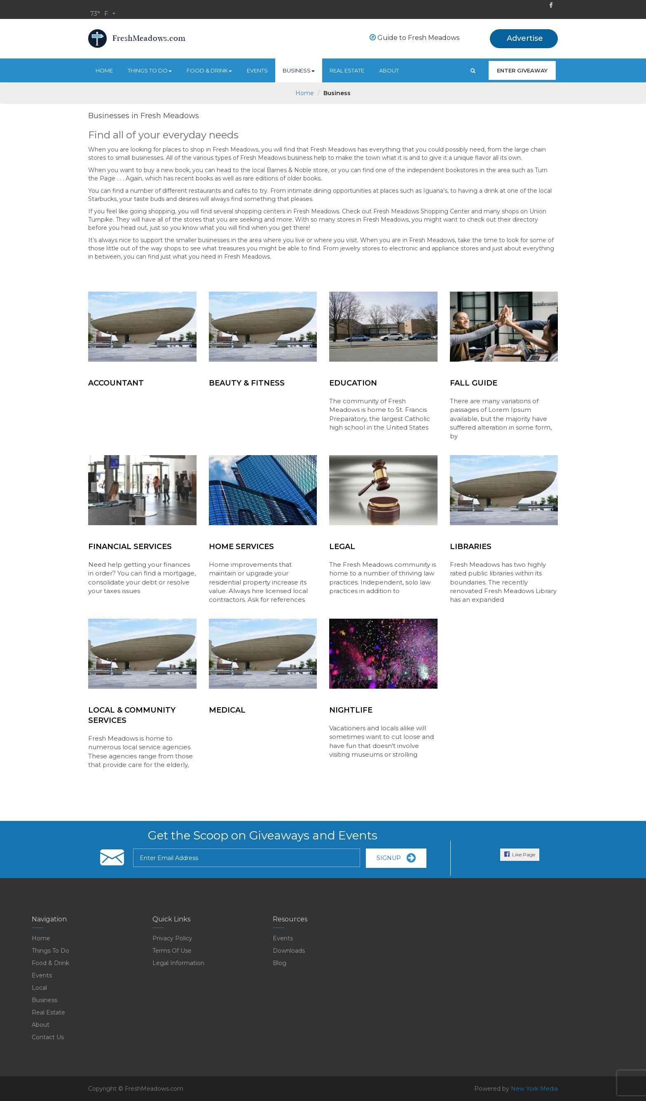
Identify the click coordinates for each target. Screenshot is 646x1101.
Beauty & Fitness (247, 383)
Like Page (519, 854)
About (389, 70)
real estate (347, 70)
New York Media (534, 1088)
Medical (227, 710)
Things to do (150, 70)
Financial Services (130, 546)
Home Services (241, 546)
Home (104, 70)
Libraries (471, 546)
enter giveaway (522, 70)
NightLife (350, 710)
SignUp (396, 858)
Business (299, 70)
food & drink (209, 70)
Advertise (525, 38)
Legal (342, 546)
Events (257, 70)
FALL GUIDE (473, 383)
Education (353, 383)
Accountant (116, 383)
